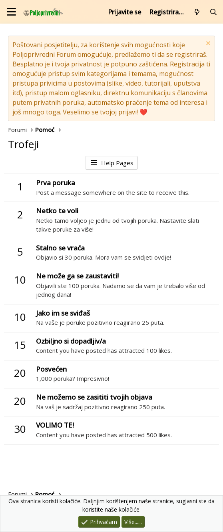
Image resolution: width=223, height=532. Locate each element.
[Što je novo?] (197, 12)
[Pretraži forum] (213, 12)
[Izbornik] (11, 12)
